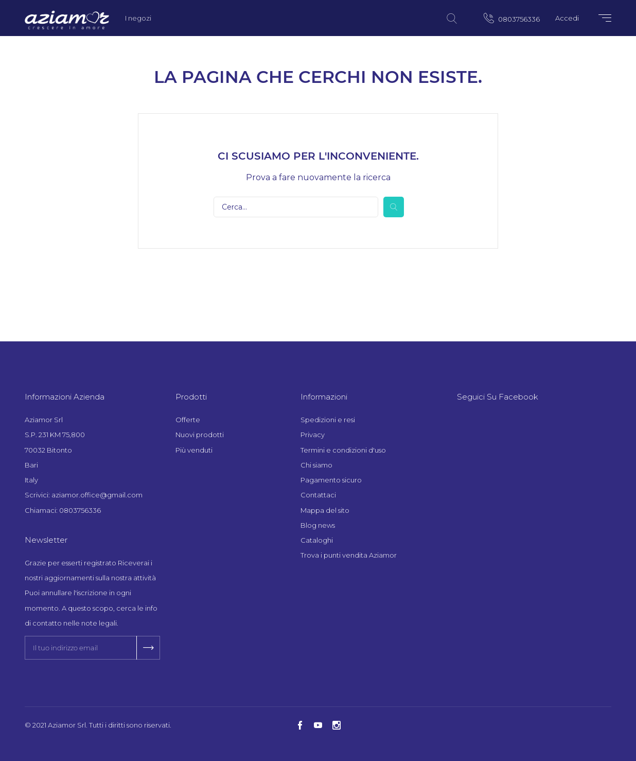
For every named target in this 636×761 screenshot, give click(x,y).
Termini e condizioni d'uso (343, 450)
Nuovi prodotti (199, 434)
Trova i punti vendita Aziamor (349, 555)
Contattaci (318, 495)
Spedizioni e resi (328, 420)
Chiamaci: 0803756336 (63, 510)
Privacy (313, 434)
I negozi (138, 18)
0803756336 (512, 18)
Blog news (318, 525)
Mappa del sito (325, 510)
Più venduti (194, 450)
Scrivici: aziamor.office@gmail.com (84, 495)
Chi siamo (316, 465)
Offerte (187, 420)
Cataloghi (317, 540)
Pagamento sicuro (331, 480)
